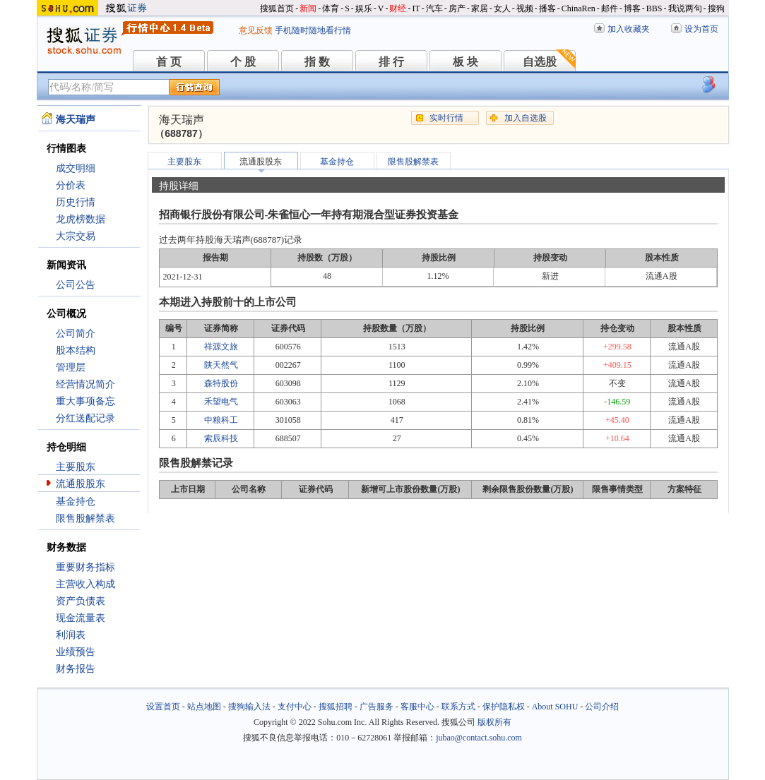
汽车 (434, 8)
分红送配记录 (85, 418)
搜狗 (716, 8)
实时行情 (446, 118)
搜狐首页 (277, 8)
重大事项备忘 (85, 401)
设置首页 (163, 707)
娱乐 (363, 8)
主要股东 (75, 467)
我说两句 (685, 8)
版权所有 (494, 722)
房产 (457, 8)
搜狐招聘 (335, 707)
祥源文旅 (221, 347)
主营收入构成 (85, 584)
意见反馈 (256, 30)
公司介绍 (602, 707)
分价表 (70, 185)
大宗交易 (75, 236)
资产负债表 (80, 601)
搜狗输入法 (249, 707)
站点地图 (204, 707)
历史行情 (75, 202)
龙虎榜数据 (80, 219)
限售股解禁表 (85, 518)
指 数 (317, 62)
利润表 (70, 635)
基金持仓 (75, 501)
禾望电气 (221, 402)
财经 (397, 8)
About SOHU (555, 707)
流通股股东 (80, 484)
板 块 (465, 62)
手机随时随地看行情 (313, 30)
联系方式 (458, 707)
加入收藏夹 (628, 29)
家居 (479, 8)
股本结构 (75, 350)
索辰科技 (221, 438)
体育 (330, 8)
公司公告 (75, 285)
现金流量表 (80, 618)
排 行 (391, 62)
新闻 (308, 8)
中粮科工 (221, 420)
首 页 (169, 62)
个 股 (243, 62)
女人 (502, 8)
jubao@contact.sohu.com (479, 738)
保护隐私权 (503, 707)
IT (416, 8)
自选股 (540, 62)
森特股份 (221, 383)
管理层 (70, 367)
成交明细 (75, 168)
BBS (654, 8)
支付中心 (295, 707)
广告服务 (376, 707)
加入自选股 (525, 118)
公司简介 (75, 333)
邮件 (609, 8)
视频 (524, 8)
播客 (547, 8)
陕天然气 (221, 365)
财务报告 (75, 669)
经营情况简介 (85, 384)
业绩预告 (75, 652)
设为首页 (701, 29)
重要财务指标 (85, 567)
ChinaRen (578, 8)
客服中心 (417, 707)
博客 (632, 8)
